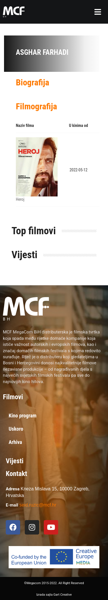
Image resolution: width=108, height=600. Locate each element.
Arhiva (15, 442)
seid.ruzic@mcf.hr (37, 504)
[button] (97, 12)
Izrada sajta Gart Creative (54, 595)
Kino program (23, 415)
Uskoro (16, 429)
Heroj (20, 199)
